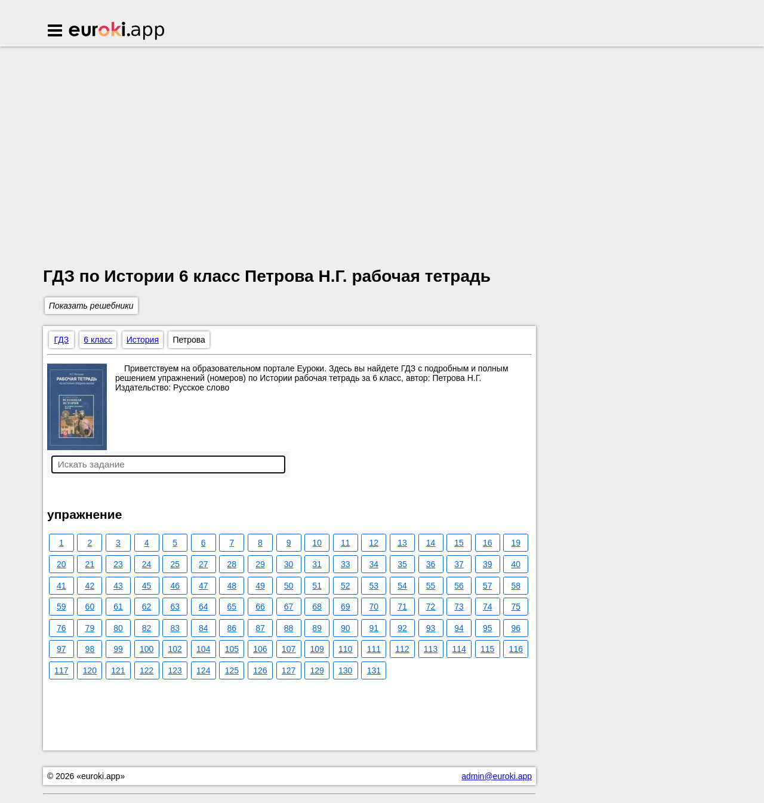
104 (203, 649)
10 (317, 542)
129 (317, 670)
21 (90, 564)
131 (374, 670)
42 (90, 585)
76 (61, 628)
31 (317, 564)
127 (288, 670)
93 (431, 628)
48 (232, 585)
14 (431, 542)
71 (402, 606)
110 (345, 649)
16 (487, 542)
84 (203, 628)
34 (374, 564)
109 (317, 649)
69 (345, 606)
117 (61, 670)
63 (175, 606)
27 (203, 564)
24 (147, 564)
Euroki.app (117, 31)
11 (345, 542)
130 (345, 670)
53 (374, 585)
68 (317, 606)
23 (118, 564)
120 (90, 670)
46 (175, 585)
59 (61, 606)
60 (90, 606)
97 (61, 649)
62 (147, 606)
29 (260, 564)
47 (203, 585)
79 (90, 628)
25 (175, 564)
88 (289, 628)
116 (516, 649)
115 (487, 649)
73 (459, 606)
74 (487, 606)
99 (118, 649)
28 (232, 564)
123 (174, 670)
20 (61, 564)
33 (345, 564)
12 (374, 542)
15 (459, 542)
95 (487, 628)
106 (260, 649)
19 (516, 542)
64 (203, 606)
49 (260, 585)
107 (288, 649)
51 (317, 585)
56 (459, 585)
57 (487, 585)
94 (459, 628)
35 (402, 564)
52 (345, 585)
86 (232, 628)
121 (118, 670)
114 (459, 649)
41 (61, 585)
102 (174, 649)
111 (374, 649)
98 (90, 649)
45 (147, 585)
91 (374, 628)
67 (289, 606)
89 (317, 628)
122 (146, 670)
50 (289, 585)
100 (146, 649)
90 (345, 628)
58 (516, 585)
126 (260, 670)
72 (431, 606)
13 (402, 542)
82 (147, 628)
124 (203, 670)
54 (402, 585)
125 (232, 670)
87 (260, 628)
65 (232, 606)
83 (175, 628)
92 (402, 628)
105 (232, 649)
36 (431, 564)
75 (516, 606)
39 (487, 564)
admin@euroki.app (496, 776)
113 (431, 649)
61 (118, 606)
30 (289, 564)
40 (516, 564)
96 (516, 628)
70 (374, 606)
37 (459, 564)
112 (402, 649)
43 (118, 585)
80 (118, 628)
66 (260, 606)
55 (431, 585)
